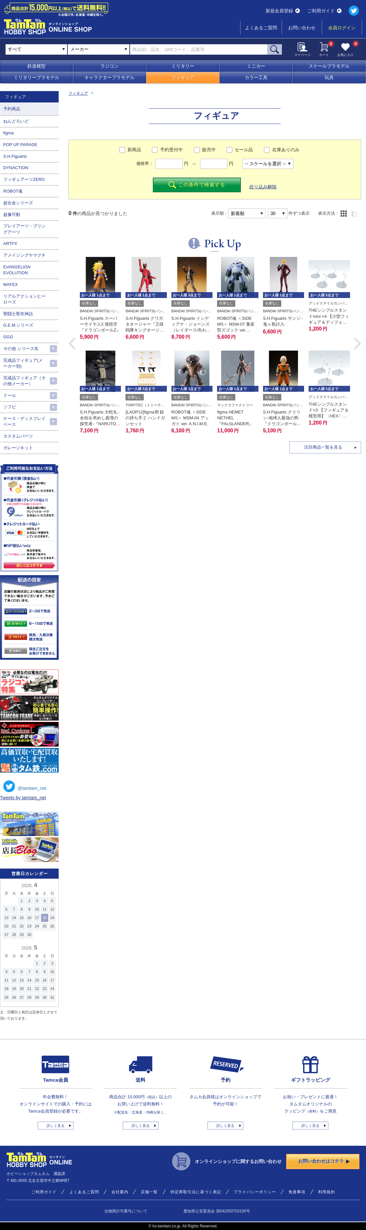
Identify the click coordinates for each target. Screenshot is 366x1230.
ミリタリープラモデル (36, 77)
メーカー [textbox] (79, 49)
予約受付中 (171, 149)
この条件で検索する (197, 185)
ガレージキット (18, 447)
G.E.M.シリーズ (18, 325)
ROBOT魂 (12, 191)
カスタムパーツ (18, 436)
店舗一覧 (149, 1192)
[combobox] (98, 49)
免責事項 (296, 1192)
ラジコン (109, 66)
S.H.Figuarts (15, 156)
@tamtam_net (24, 786)
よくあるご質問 (261, 27)
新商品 (134, 149)
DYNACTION (15, 167)
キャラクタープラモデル (109, 77)
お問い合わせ (301, 27)
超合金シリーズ (18, 202)
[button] (72, 343)
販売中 (209, 149)
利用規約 (326, 1192)
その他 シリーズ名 (20, 348)
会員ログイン (342, 27)
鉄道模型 (36, 66)
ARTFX (10, 243)
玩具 (329, 77)
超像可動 (11, 214)
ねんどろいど (16, 121)
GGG (8, 336)
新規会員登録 (283, 10)
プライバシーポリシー (255, 1192)
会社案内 (119, 1192)
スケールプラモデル (329, 66)
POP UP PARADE (20, 144)
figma (8, 132)
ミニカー (256, 66)
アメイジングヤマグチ (24, 255)
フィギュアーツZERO (24, 179)
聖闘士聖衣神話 (18, 313)
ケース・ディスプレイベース (24, 421)
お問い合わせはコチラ (324, 1161)
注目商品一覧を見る (323, 447)
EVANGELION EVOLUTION (17, 269)
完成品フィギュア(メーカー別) (23, 363)
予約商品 (11, 108)
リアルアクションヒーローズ (24, 299)
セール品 (244, 149)
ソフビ (9, 406)
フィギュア (182, 77)
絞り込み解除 (263, 186)
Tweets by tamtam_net (23, 797)
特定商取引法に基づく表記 (195, 1192)
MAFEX (10, 284)
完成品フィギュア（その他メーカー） (24, 380)
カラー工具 (256, 77)
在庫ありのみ (286, 149)
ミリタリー (182, 66)
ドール (9, 395)
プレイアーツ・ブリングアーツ (24, 228)
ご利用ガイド (324, 10)
